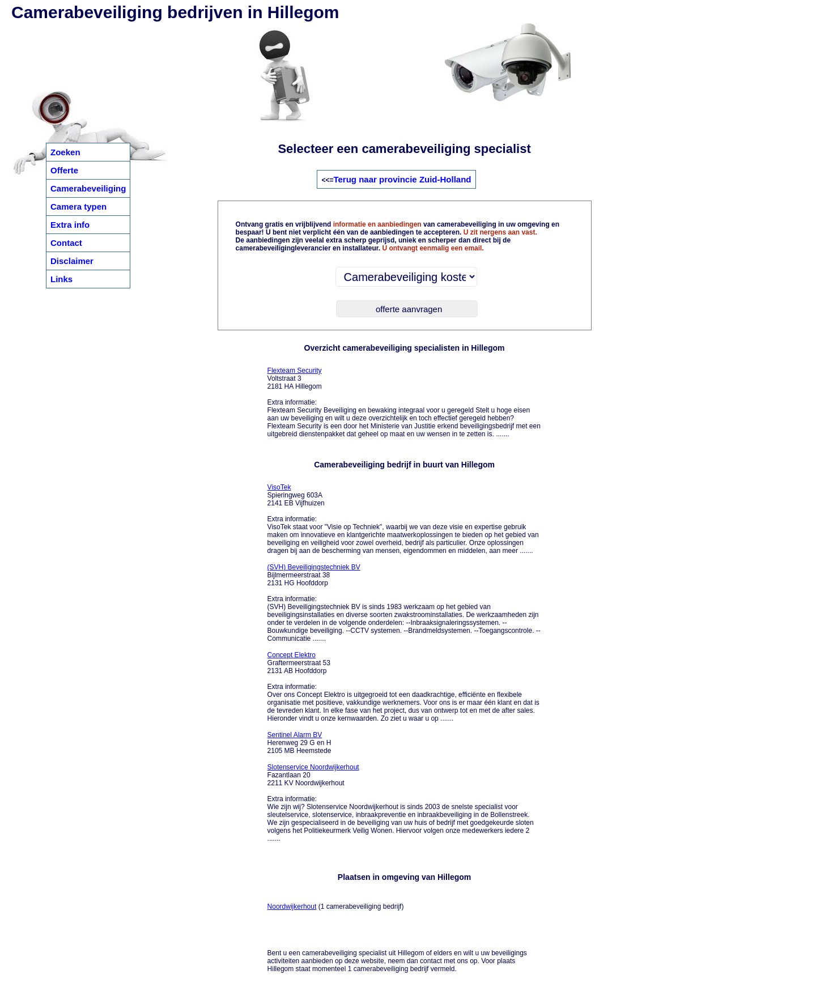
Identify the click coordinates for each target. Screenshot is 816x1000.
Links (61, 279)
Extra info (70, 224)
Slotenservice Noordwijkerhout (313, 767)
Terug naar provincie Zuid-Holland (402, 179)
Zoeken (65, 152)
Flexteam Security (294, 371)
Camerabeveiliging (88, 188)
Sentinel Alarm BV (294, 735)
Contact (66, 243)
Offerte (64, 170)
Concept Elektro (291, 655)
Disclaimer (72, 261)
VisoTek (279, 487)
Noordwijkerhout (292, 906)
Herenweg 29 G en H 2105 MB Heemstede (299, 743)
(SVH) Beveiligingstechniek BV (313, 567)
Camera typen (78, 206)
